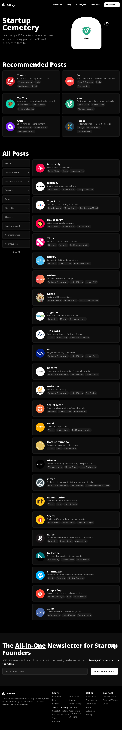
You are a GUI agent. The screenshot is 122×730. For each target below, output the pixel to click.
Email (105, 704)
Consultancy (91, 700)
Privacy (89, 714)
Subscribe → (112, 4)
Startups (73, 707)
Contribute (91, 704)
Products (95, 4)
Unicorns (73, 700)
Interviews (57, 4)
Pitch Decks (74, 696)
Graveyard (81, 4)
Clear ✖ (16, 252)
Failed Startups (75, 704)
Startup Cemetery (60, 707)
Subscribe (90, 711)
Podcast (55, 704)
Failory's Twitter (110, 696)
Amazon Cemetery (60, 714)
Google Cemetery (60, 711)
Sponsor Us (91, 696)
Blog (69, 4)
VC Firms (73, 717)
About (88, 707)
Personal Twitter (110, 700)
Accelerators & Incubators (75, 712)
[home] (8, 4)
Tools (54, 718)
